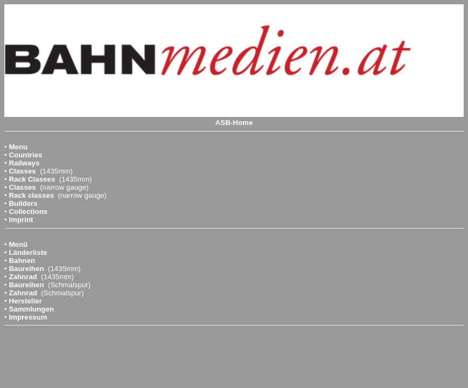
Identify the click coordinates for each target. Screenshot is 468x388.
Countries (25, 155)
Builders (23, 203)
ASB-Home (234, 123)
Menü (18, 244)
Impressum (28, 317)
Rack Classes (32, 179)
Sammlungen (31, 309)
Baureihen (26, 269)
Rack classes (31, 195)
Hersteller (25, 301)
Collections (28, 211)
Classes (22, 171)
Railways (24, 163)
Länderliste (28, 252)
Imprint (21, 220)
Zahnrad (23, 277)
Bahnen (22, 261)
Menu (18, 147)
